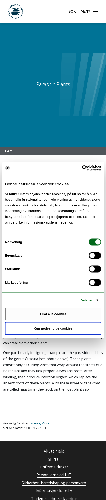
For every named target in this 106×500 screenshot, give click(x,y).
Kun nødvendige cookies (53, 328)
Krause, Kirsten (41, 423)
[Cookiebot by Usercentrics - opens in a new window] (82, 168)
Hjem (7, 151)
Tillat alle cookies (53, 314)
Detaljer (87, 300)
